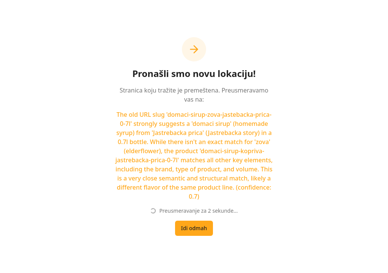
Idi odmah (194, 228)
